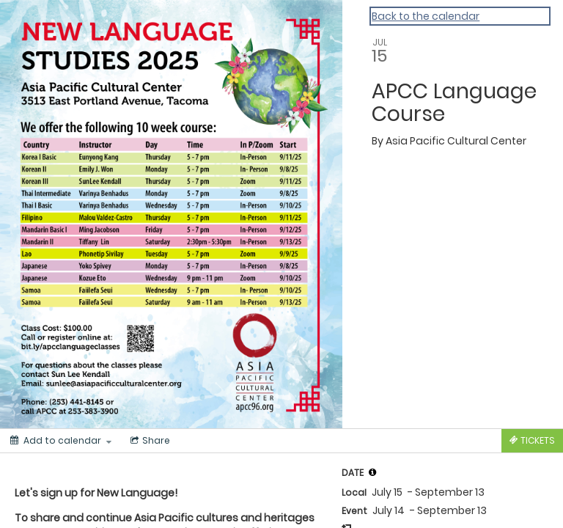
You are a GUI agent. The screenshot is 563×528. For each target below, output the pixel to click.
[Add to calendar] (61, 441)
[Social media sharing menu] (149, 441)
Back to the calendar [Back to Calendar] (425, 16)
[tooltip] (372, 472)
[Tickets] (532, 440)
